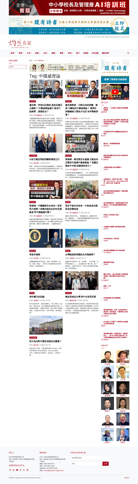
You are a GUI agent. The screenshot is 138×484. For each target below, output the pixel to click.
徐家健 (118, 171)
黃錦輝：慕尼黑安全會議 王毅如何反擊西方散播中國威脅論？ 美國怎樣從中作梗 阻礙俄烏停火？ (81, 162)
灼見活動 (95, 53)
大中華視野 (33, 155)
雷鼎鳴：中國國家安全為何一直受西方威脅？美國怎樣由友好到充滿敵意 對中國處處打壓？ (45, 209)
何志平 (118, 288)
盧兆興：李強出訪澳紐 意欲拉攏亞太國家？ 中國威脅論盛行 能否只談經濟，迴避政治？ (45, 108)
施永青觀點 (33, 337)
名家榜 (85, 53)
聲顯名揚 (32, 251)
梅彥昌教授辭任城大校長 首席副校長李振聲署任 (122, 157)
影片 (78, 53)
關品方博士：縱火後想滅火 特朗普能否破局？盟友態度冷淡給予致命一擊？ (122, 278)
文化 (28, 53)
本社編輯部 (38, 115)
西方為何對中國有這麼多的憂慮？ (45, 341)
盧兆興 (36, 163)
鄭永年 (118, 138)
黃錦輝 (118, 231)
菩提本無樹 (34, 254)
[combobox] (18, 67)
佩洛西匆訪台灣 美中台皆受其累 (80, 296)
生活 (45, 53)
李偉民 (118, 185)
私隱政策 (126, 477)
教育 (20, 53)
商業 (61, 53)
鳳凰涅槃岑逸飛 (121, 262)
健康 (53, 53)
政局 (12, 53)
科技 (69, 53)
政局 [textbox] (11, 67)
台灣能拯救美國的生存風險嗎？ (80, 254)
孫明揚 (36, 258)
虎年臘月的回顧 (36, 296)
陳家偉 (118, 328)
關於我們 (105, 53)
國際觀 (68, 202)
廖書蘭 (118, 264)
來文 (117, 197)
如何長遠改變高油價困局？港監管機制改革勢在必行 (122, 193)
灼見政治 (32, 101)
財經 (37, 53)
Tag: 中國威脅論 (39, 60)
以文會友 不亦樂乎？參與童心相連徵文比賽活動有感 (122, 323)
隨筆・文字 (120, 286)
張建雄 (72, 258)
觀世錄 (68, 251)
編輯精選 (72, 300)
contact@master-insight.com (54, 470)
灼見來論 (68, 293)
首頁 (30, 60)
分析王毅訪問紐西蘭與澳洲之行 (44, 159)
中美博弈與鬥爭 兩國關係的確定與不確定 (122, 133)
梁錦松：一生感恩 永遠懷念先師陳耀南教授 (121, 110)
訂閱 (105, 464)
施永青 (36, 345)
